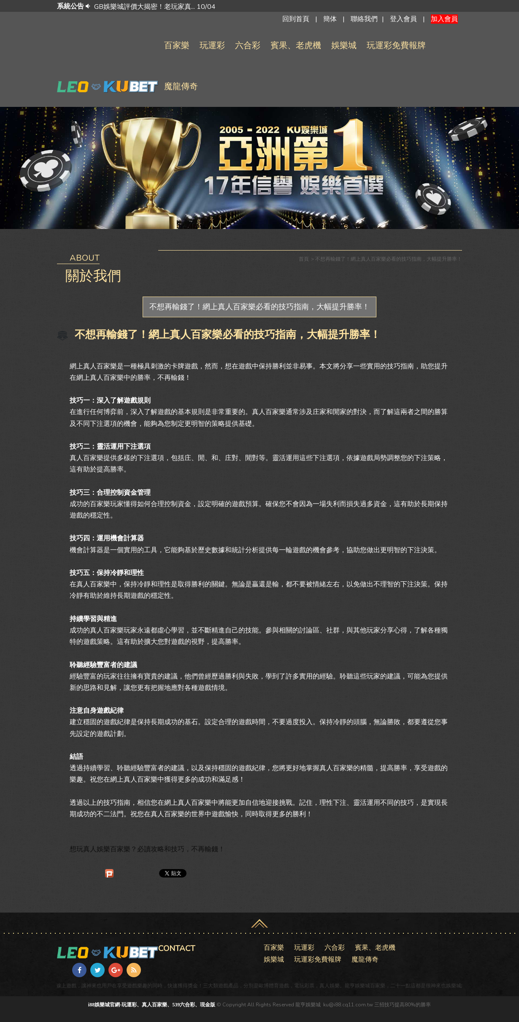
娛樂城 (344, 45)
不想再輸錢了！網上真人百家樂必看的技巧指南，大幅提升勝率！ (259, 307)
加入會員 (444, 19)
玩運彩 (212, 45)
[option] (271, 7)
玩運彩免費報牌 (396, 45)
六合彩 (247, 45)
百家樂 (176, 45)
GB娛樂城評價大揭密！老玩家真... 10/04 (155, 6)
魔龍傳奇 (181, 86)
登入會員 (403, 19)
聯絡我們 (364, 19)
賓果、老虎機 (295, 45)
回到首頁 (295, 19)
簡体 (330, 19)
